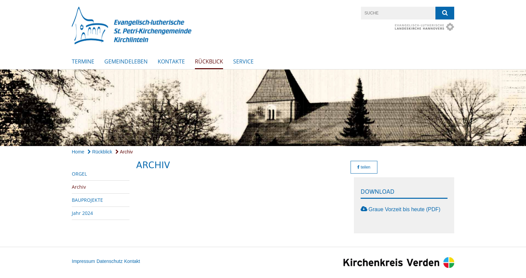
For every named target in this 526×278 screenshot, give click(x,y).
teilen (363, 167)
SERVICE (243, 61)
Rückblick (209, 61)
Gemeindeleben (126, 61)
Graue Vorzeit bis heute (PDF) (404, 209)
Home (78, 151)
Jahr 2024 (82, 213)
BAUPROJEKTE (87, 200)
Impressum (83, 261)
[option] (263, 108)
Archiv (124, 151)
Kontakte (171, 61)
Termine (83, 61)
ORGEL (79, 174)
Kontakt (132, 261)
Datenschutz (110, 261)
